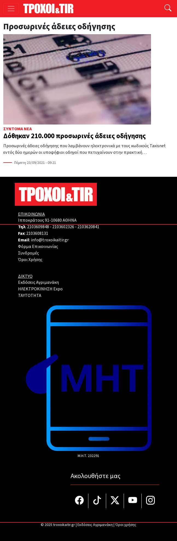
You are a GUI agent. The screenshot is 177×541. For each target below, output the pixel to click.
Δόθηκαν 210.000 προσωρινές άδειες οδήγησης (74, 136)
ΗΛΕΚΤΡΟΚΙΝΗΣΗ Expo (40, 289)
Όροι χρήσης (125, 525)
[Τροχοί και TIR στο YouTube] (133, 501)
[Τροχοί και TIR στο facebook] (79, 501)
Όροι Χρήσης (30, 260)
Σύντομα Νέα (17, 129)
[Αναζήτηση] (168, 8)
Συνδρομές (28, 253)
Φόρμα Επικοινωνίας (38, 247)
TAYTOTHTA (29, 296)
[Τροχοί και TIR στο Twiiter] (115, 501)
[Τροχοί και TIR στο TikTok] (97, 501)
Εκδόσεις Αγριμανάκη (38, 282)
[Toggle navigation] (11, 8)
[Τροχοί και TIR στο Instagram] (150, 501)
